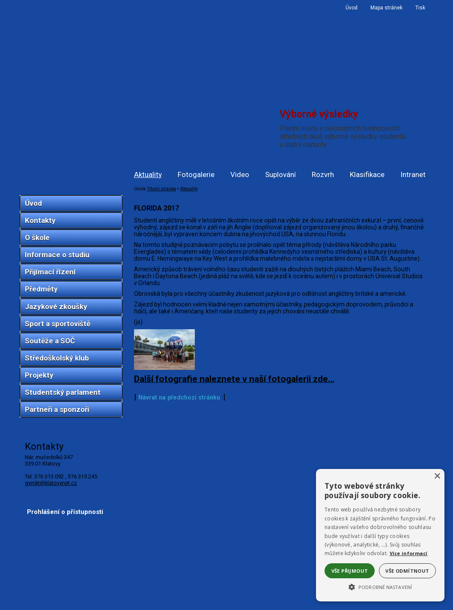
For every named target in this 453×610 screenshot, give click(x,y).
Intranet (413, 174)
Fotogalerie (196, 174)
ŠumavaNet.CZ (404, 604)
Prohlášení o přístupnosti (65, 596)
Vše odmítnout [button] (407, 571)
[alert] (380, 535)
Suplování (280, 174)
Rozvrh (323, 174)
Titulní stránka (161, 188)
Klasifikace (367, 174)
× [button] (437, 476)
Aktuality (148, 174)
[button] (380, 586)
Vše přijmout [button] (349, 571)
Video (239, 174)
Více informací (409, 553)
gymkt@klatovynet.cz (51, 483)
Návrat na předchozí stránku (179, 562)
